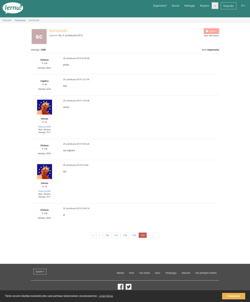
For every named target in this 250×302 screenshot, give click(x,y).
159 (134, 235)
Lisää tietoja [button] (106, 296)
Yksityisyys (171, 272)
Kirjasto (204, 5)
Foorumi (7, 20)
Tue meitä (144, 272)
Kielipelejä (20, 20)
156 (107, 235)
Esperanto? (160, 5)
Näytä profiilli (44, 126)
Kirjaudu (228, 6)
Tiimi (131, 272)
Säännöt (185, 272)
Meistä (120, 272)
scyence (53, 35)
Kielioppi (189, 5)
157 (116, 235)
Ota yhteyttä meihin (206, 272)
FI (243, 5)
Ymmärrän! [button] (233, 296)
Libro (157, 272)
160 (143, 235)
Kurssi (175, 5)
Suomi (40, 271)
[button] (215, 5)
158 (125, 235)
